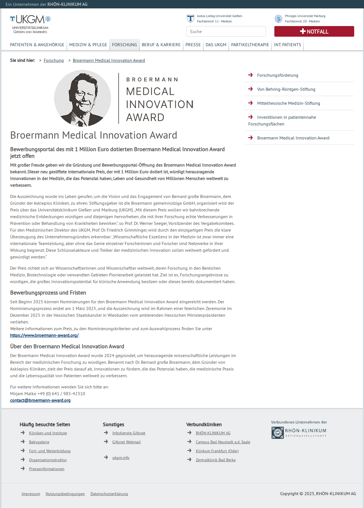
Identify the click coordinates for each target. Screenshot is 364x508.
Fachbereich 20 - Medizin (302, 21)
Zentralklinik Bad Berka (216, 459)
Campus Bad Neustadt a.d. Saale (223, 441)
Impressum (31, 493)
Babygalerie (39, 441)
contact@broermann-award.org (40, 400)
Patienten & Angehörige (37, 44)
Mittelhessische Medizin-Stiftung (288, 103)
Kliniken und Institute (48, 432)
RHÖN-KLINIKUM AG (213, 432)
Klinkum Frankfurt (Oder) (217, 450)
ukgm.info (120, 457)
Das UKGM (216, 44)
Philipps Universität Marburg (305, 16)
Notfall (317, 31)
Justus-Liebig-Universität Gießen (219, 16)
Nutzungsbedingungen (65, 493)
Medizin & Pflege (88, 44)
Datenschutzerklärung (109, 493)
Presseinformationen (46, 468)
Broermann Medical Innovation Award (109, 60)
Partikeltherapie (250, 44)
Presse (193, 44)
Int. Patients (287, 44)
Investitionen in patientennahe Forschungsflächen (282, 120)
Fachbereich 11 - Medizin (214, 21)
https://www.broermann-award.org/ (44, 335)
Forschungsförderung (277, 75)
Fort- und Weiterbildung (50, 450)
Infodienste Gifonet (128, 432)
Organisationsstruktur (48, 459)
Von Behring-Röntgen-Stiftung (286, 89)
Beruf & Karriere (161, 44)
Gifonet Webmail (126, 441)
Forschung (124, 44)
